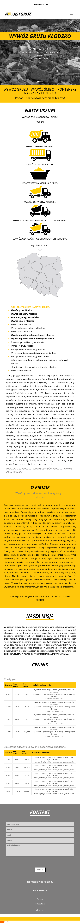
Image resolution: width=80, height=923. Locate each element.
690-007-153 (40, 4)
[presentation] (24, 862)
